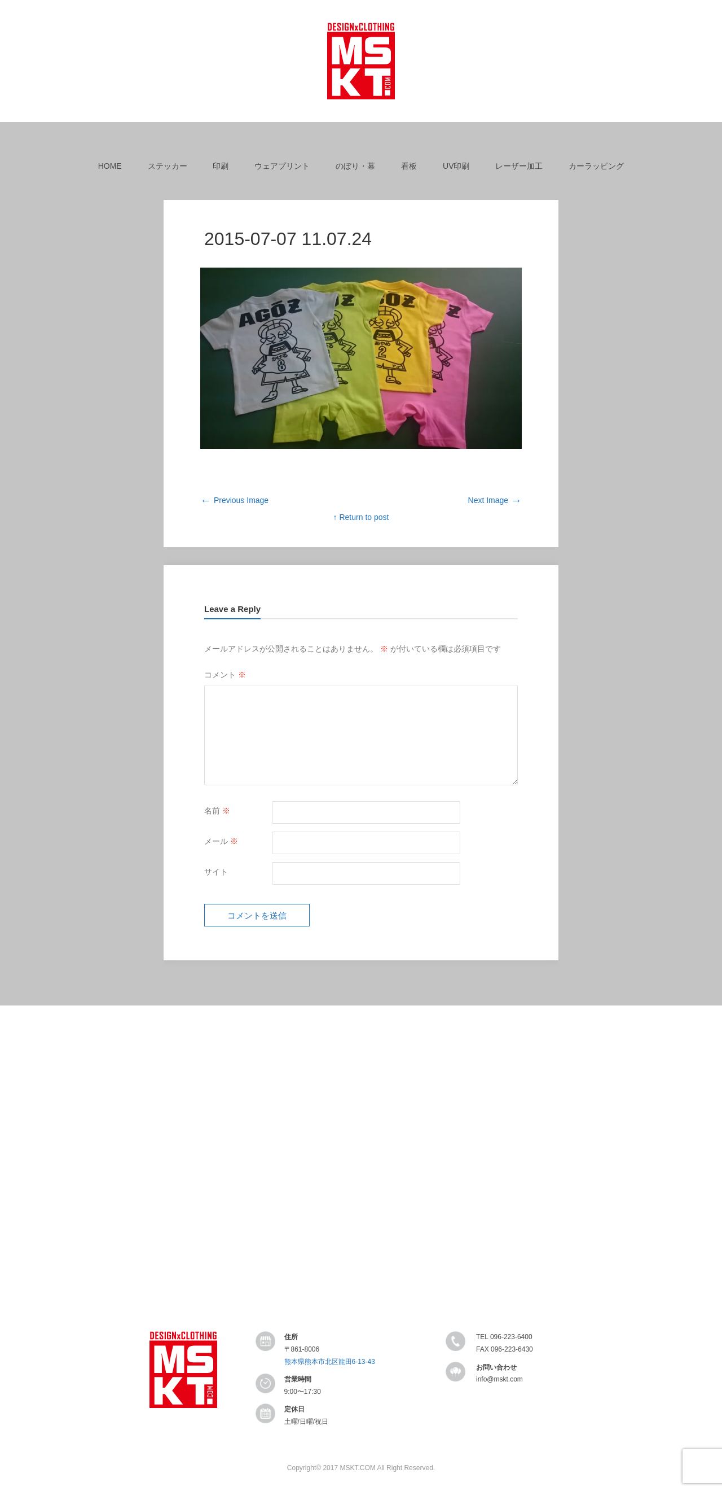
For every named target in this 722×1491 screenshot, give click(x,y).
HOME (110, 165)
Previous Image (234, 500)
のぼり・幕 (355, 165)
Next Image (495, 500)
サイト (216, 871)
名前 (217, 810)
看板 (409, 165)
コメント (225, 674)
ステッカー (167, 165)
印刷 (220, 165)
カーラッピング (596, 165)
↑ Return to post (361, 517)
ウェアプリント (282, 165)
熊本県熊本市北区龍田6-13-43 (329, 1362)
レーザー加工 (519, 165)
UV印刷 (456, 165)
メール (221, 841)
